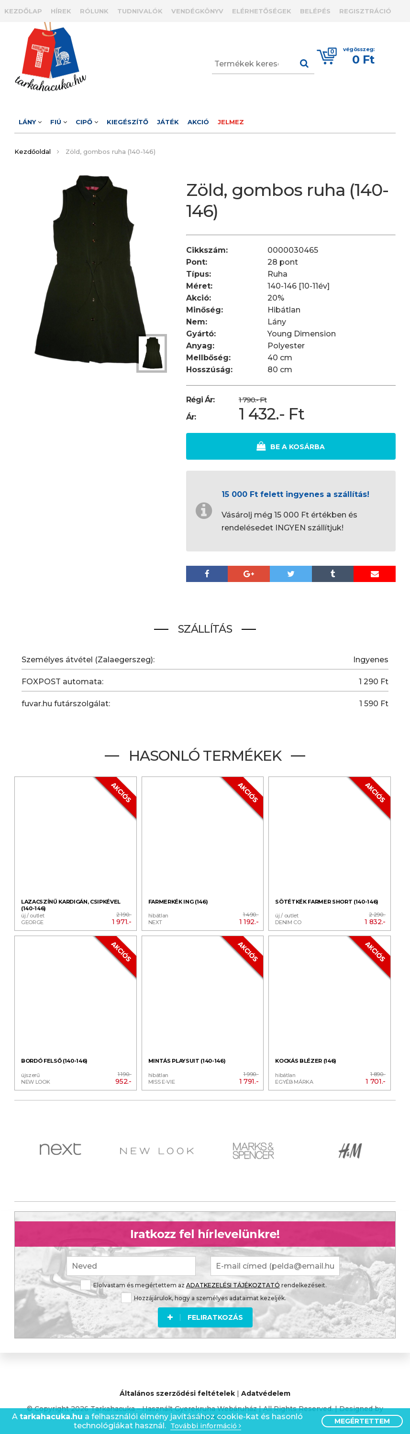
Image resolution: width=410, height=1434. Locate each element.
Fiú (58, 122)
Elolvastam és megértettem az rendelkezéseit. (203, 1281)
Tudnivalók (140, 11)
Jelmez (231, 122)
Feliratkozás (205, 1314)
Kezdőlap (23, 11)
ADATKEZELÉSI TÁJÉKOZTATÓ (233, 1281)
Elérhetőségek (261, 11)
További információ (205, 1426)
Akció (198, 122)
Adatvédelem (265, 1391)
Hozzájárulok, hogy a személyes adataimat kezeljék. (203, 1294)
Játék (168, 122)
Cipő (87, 122)
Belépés (315, 11)
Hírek (61, 11)
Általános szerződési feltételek (177, 1391)
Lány (30, 122)
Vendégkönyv (197, 11)
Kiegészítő (127, 122)
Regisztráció (365, 11)
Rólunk (94, 11)
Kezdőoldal (32, 151)
